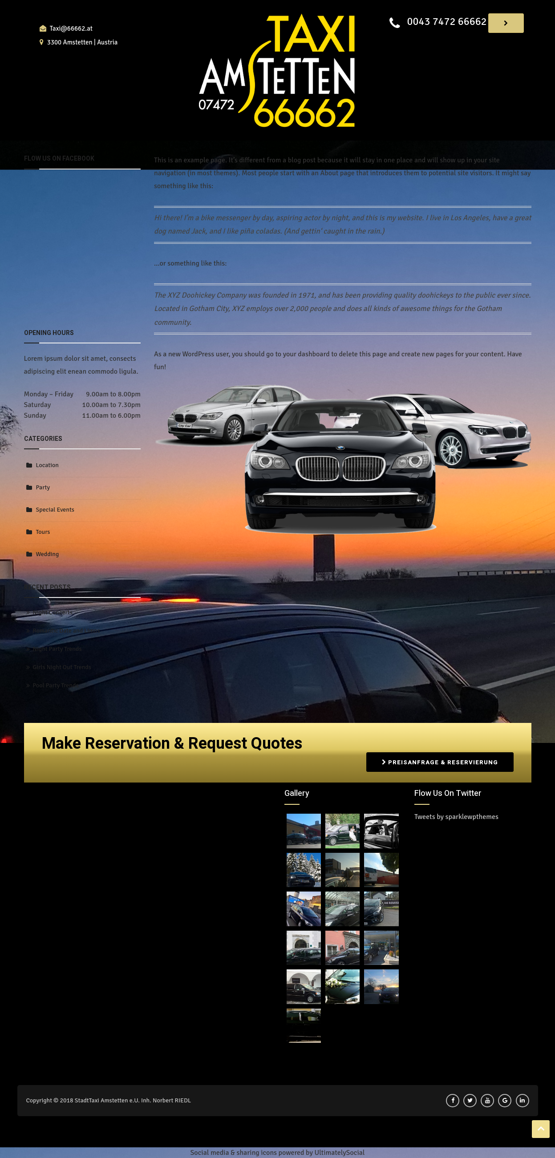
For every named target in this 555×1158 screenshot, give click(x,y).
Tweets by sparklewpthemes (456, 816)
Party (43, 487)
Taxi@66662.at (71, 28)
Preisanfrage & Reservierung (440, 762)
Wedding (47, 554)
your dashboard (306, 354)
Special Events (55, 509)
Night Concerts (53, 612)
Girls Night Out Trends (62, 667)
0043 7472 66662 (446, 21)
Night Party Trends (57, 649)
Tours (43, 532)
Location (47, 465)
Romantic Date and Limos (66, 630)
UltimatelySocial (339, 1152)
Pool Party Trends (56, 685)
